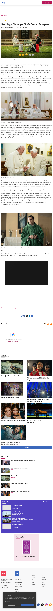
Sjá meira (26, 447)
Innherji (44, 574)
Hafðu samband (18, 582)
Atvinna (43, 577)
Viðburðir (44, 579)
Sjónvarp (34, 582)
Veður (43, 581)
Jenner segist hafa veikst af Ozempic (19, 483)
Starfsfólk (17, 588)
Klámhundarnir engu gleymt (10, 397)
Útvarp (33, 584)
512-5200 (19, 579)
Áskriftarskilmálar (18, 586)
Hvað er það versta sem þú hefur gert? (13, 420)
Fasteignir (44, 575)
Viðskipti (34, 575)
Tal (42, 588)
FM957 (43, 584)
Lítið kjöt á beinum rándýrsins (10, 376)
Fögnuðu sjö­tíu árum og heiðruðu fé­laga (20, 491)
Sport (33, 577)
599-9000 (5, 587)
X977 (43, 586)
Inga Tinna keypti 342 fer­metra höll (19, 468)
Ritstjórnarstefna (18, 584)
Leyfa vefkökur (28, 605)
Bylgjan (43, 582)
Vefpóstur (17, 591)
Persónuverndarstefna (6, 582)
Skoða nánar (7, 601)
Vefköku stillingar (11, 605)
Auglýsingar (17, 581)
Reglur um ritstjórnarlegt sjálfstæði (6, 580)
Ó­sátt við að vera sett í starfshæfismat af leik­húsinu (23, 460)
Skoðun (34, 581)
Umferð (16, 589)
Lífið (33, 579)
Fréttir (33, 574)
